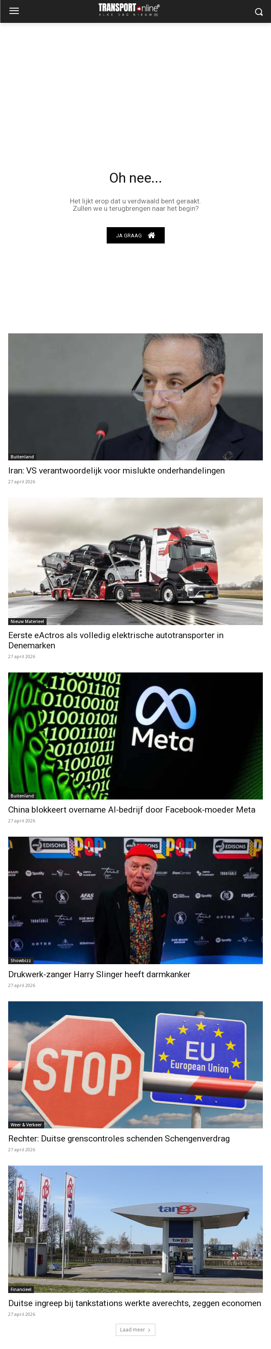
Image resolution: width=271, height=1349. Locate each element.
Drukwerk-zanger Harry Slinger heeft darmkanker (99, 974)
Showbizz (21, 960)
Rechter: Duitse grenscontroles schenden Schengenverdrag (119, 1139)
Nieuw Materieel (27, 621)
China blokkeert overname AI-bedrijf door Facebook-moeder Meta (131, 810)
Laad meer (135, 1329)
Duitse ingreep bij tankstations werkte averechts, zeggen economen (134, 1303)
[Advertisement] (135, 84)
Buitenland (22, 457)
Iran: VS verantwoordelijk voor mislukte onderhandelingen (116, 471)
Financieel (21, 1289)
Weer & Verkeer (26, 1125)
